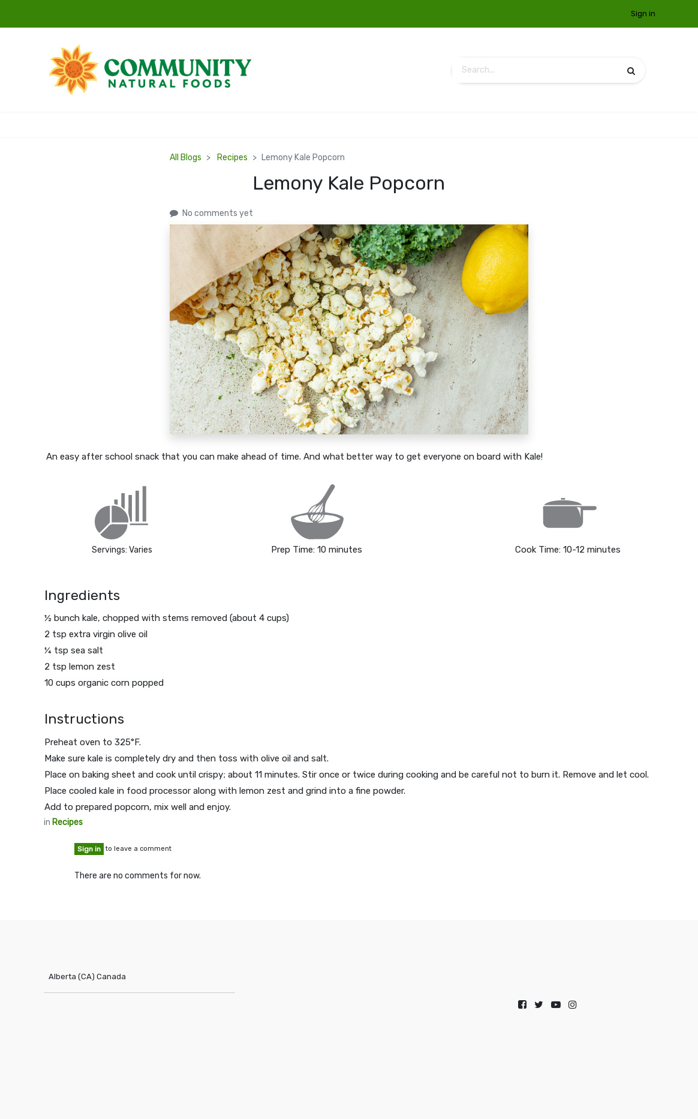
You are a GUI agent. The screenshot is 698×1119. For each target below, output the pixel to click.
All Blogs (185, 157)
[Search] (631, 70)
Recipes (232, 157)
